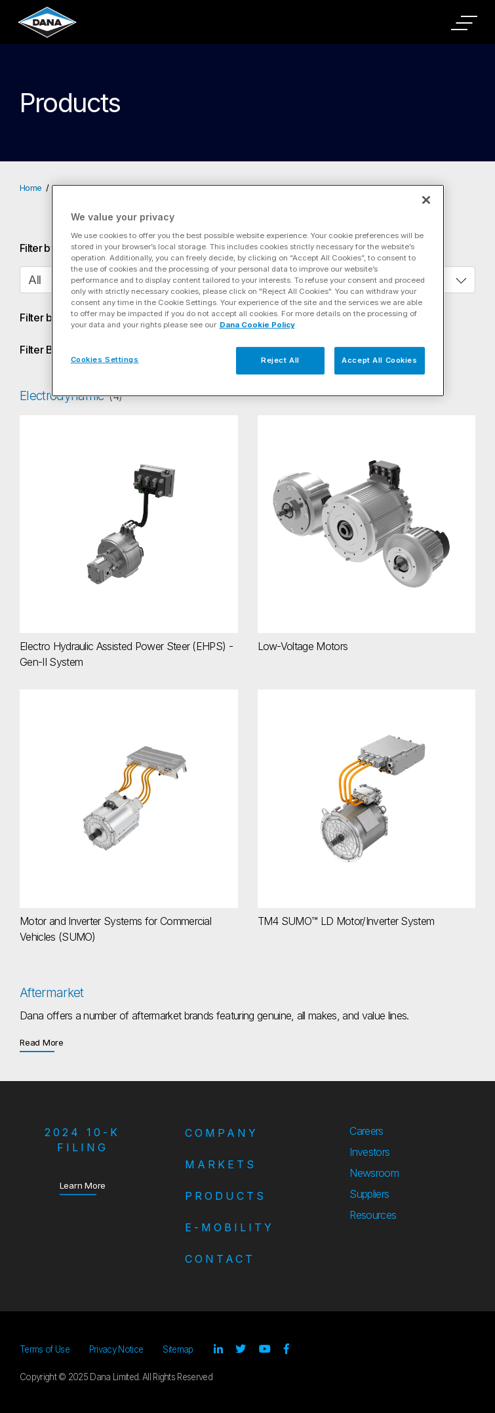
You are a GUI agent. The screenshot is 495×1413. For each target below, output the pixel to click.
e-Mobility (229, 1227)
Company (221, 1132)
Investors (369, 1151)
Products (225, 1195)
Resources (372, 1214)
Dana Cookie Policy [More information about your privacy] (257, 324)
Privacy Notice (116, 1349)
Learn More (83, 1185)
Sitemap (178, 1349)
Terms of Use (44, 1349)
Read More (42, 1042)
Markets (220, 1164)
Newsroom (374, 1172)
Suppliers (369, 1193)
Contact (220, 1258)
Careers (366, 1130)
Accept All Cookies (379, 360)
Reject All (280, 360)
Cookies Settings (105, 359)
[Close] (426, 200)
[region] (248, 290)
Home (30, 187)
